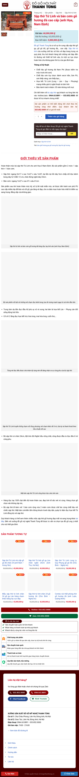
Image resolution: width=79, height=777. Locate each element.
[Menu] (5, 5)
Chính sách (12, 748)
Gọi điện (10, 774)
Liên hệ (11, 762)
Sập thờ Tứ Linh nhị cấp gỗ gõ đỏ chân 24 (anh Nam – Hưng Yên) (13, 562)
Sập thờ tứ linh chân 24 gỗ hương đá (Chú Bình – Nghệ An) (39, 596)
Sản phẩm (49, 13)
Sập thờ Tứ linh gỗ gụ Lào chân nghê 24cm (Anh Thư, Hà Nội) (39, 562)
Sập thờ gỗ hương (64, 145)
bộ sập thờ (51, 92)
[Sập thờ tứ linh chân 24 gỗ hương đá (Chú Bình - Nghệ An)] (39, 582)
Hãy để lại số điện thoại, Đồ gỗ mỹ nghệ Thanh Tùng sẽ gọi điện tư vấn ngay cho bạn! (54, 127)
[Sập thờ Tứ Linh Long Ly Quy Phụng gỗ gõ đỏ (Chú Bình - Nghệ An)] (66, 549)
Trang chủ (38, 13)
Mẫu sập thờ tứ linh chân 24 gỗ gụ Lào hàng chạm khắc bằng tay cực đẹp (13, 596)
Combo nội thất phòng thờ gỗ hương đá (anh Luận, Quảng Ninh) (66, 596)
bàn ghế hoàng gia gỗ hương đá (47, 145)
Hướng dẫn (12, 752)
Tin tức (11, 757)
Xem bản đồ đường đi (19, 730)
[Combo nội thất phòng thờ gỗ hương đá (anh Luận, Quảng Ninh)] (66, 582)
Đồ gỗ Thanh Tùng (41, 45)
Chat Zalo (70, 774)
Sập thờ (59, 13)
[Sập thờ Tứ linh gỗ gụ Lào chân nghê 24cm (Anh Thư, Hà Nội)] (39, 549)
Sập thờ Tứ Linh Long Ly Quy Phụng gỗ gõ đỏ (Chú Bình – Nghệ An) (66, 562)
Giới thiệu (12, 743)
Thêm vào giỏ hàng (56, 116)
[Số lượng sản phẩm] (38, 116)
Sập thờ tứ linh (70, 13)
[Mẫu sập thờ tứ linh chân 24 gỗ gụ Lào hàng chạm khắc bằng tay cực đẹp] (13, 582)
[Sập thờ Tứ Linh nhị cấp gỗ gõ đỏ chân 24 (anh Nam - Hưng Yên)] (13, 549)
